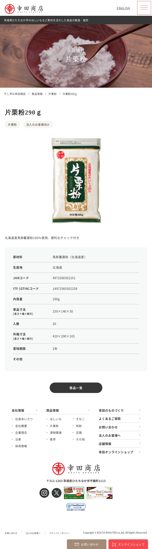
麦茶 (53, 439)
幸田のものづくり (111, 410)
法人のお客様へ (110, 435)
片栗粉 (54, 426)
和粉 (79, 426)
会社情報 (18, 410)
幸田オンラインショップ (116, 452)
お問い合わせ (108, 427)
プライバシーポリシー (59, 533)
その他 (80, 439)
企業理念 (21, 432)
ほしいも (56, 419)
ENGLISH (123, 8)
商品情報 (52, 410)
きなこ (80, 419)
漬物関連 (56, 432)
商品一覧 (76, 388)
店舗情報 (105, 444)
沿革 (18, 439)
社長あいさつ (24, 419)
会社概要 (21, 426)
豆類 (79, 432)
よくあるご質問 (110, 418)
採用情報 (21, 446)
